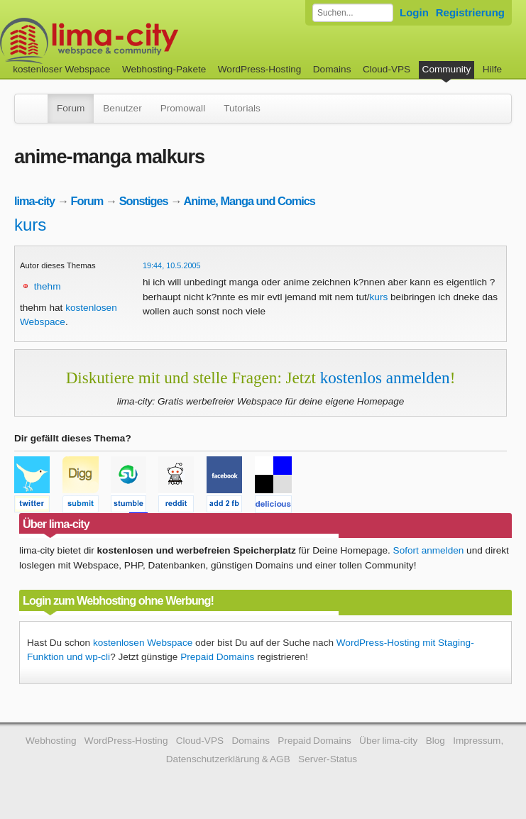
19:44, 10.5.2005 (172, 265)
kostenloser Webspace (61, 69)
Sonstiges (143, 200)
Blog (435, 740)
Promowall (182, 108)
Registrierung (470, 12)
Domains (332, 69)
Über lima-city (388, 740)
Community (446, 69)
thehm (47, 286)
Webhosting (51, 740)
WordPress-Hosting (260, 69)
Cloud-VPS (386, 69)
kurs (30, 224)
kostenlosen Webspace (142, 642)
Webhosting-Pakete (164, 69)
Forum (70, 108)
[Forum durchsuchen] (352, 13)
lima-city (34, 200)
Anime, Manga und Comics (248, 200)
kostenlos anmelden (385, 377)
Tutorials (242, 108)
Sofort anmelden (428, 550)
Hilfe (492, 69)
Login (414, 12)
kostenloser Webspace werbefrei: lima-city (142, 41)
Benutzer (122, 108)
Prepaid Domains (217, 657)
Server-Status (327, 759)
